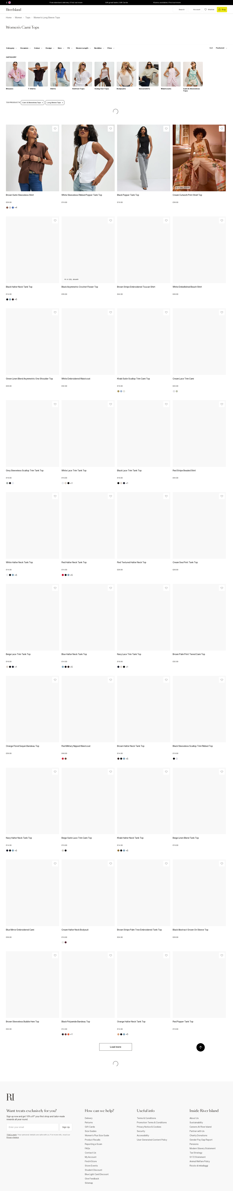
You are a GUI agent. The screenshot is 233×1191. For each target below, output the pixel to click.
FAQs (87, 1148)
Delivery (88, 1118)
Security (141, 1131)
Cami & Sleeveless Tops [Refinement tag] (32, 103)
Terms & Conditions (146, 1118)
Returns (89, 1122)
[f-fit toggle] (70, 48)
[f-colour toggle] (38, 48)
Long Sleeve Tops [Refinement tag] (55, 103)
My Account (90, 1157)
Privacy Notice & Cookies (149, 1127)
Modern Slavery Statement (203, 1148)
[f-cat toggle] (11, 48)
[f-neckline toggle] (99, 48)
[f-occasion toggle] (25, 48)
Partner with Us (197, 1131)
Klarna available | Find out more (167, 2)
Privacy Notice (13, 1137)
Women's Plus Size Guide (97, 1135)
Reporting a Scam (93, 1144)
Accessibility (143, 1135)
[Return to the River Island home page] (16, 9)
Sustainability (196, 1122)
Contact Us (90, 1153)
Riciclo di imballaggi (199, 1166)
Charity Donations (198, 1135)
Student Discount (93, 1170)
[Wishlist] (55, 129)
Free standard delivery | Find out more (66, 2)
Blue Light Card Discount (97, 1174)
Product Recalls (92, 1140)
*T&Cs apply (12, 1135)
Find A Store (91, 1161)
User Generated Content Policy (152, 1140)
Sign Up (66, 1127)
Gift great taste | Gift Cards (116, 2)
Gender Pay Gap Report (201, 1140)
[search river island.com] (179, 9)
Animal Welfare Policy (200, 1161)
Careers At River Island (200, 1127)
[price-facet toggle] (111, 48)
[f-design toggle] (50, 48)
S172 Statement (198, 1157)
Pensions (194, 1144)
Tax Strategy (196, 1153)
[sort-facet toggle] (218, 48)
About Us (194, 1118)
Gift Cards (90, 1127)
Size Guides (90, 1131)
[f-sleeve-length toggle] (83, 48)
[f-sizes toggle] (61, 48)
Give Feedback (92, 1178)
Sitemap (89, 1183)
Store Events (91, 1166)
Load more (115, 1047)
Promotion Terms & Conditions (152, 1122)
